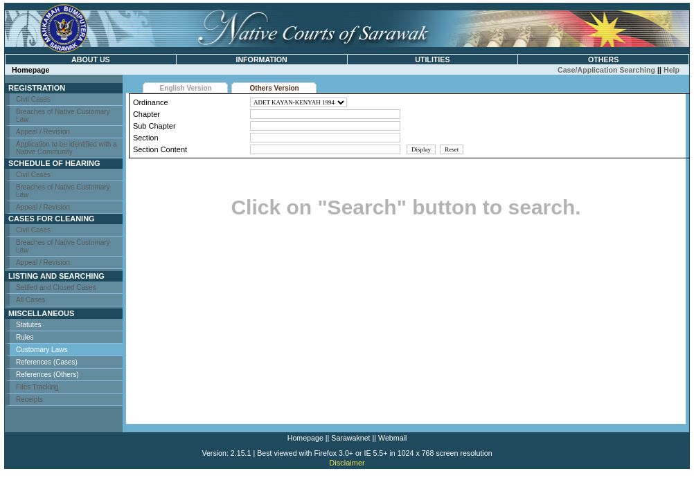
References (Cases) (47, 362)
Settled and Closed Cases (56, 287)
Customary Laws (41, 349)
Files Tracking (37, 387)
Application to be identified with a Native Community (66, 148)
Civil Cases (33, 99)
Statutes (29, 325)
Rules (25, 337)
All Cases (30, 300)
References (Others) (47, 374)
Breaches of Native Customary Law (63, 115)
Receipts (29, 399)
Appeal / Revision (43, 132)
